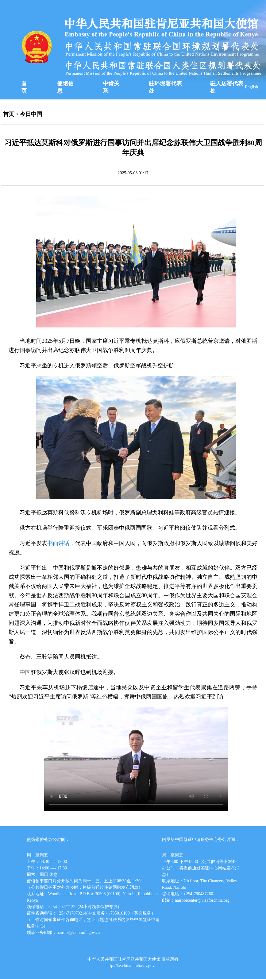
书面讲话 (58, 543)
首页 (24, 87)
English (251, 87)
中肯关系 (111, 87)
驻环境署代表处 (165, 87)
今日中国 (31, 114)
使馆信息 (65, 87)
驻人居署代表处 (226, 87)
